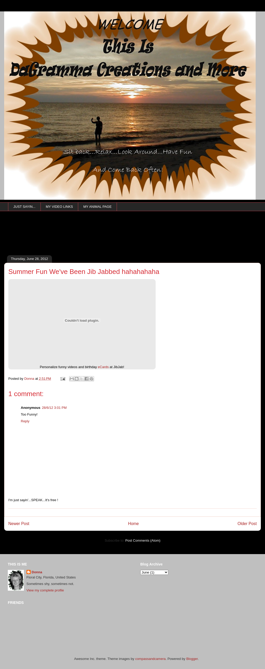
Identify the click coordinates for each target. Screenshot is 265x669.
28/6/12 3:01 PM (54, 408)
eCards (103, 367)
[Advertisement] (99, 240)
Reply (25, 421)
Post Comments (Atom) (142, 540)
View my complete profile (45, 590)
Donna (37, 572)
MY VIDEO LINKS (59, 207)
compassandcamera (150, 659)
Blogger (192, 659)
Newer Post (18, 523)
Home (133, 523)
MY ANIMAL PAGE (97, 207)
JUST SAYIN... (25, 207)
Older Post (247, 523)
